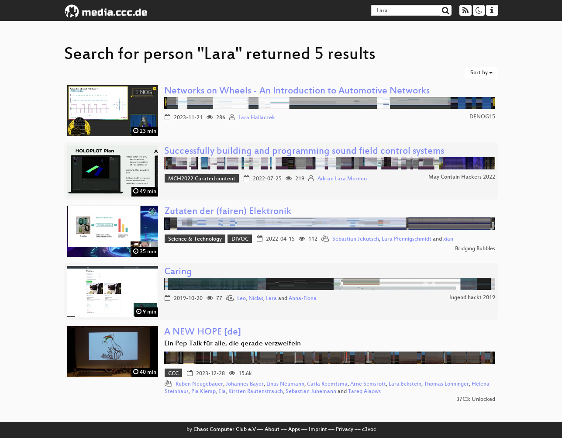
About (272, 430)
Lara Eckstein (405, 384)
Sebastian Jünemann (311, 392)
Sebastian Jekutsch (355, 239)
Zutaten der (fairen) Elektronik (227, 212)
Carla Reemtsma (327, 384)
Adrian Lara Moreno (342, 179)
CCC (173, 374)
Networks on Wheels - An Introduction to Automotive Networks (297, 91)
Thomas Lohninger (446, 384)
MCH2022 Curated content (201, 179)
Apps (294, 430)
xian (448, 239)
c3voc (369, 430)
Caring (178, 272)
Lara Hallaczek (256, 118)
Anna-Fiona (303, 299)
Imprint (318, 430)
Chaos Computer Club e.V (224, 430)
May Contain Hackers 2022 (461, 177)
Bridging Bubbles (475, 249)
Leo (241, 299)
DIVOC (239, 239)
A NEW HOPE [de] (202, 332)
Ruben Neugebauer (199, 384)
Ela (222, 392)
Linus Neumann (285, 384)
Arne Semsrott (368, 384)
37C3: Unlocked (475, 400)
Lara (271, 299)
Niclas (255, 299)
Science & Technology (195, 239)
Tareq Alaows (364, 392)
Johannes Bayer (245, 384)
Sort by (481, 73)
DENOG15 (482, 117)
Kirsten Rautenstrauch (255, 392)
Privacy (344, 430)
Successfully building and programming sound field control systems (304, 151)
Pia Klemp (203, 392)
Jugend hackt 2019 (472, 298)
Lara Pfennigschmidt (406, 239)
